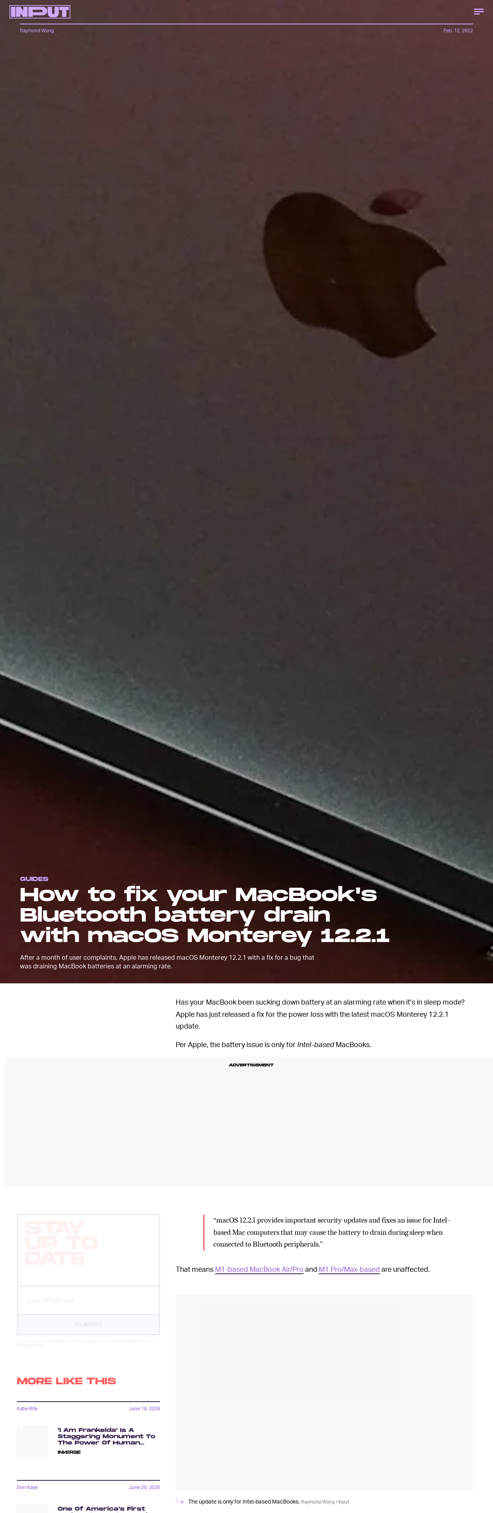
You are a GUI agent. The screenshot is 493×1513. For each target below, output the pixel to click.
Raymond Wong (37, 30)
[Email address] (88, 1307)
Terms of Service (130, 1347)
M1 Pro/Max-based (349, 1268)
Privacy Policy (30, 1352)
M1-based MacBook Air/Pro (259, 1268)
